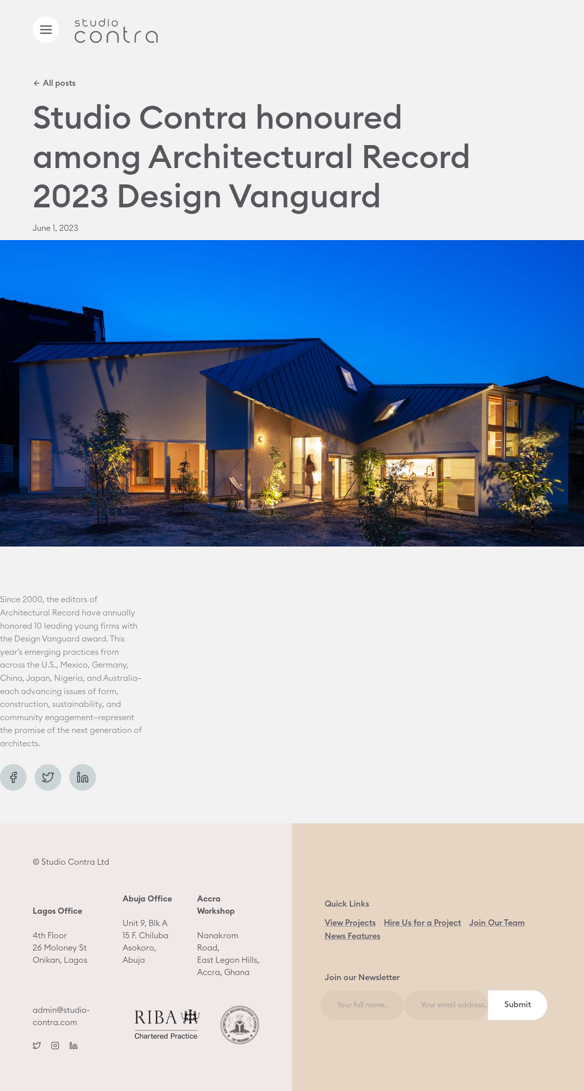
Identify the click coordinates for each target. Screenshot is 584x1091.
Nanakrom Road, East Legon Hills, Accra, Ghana (228, 936)
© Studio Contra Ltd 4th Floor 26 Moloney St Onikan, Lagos (71, 911)
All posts (54, 83)
